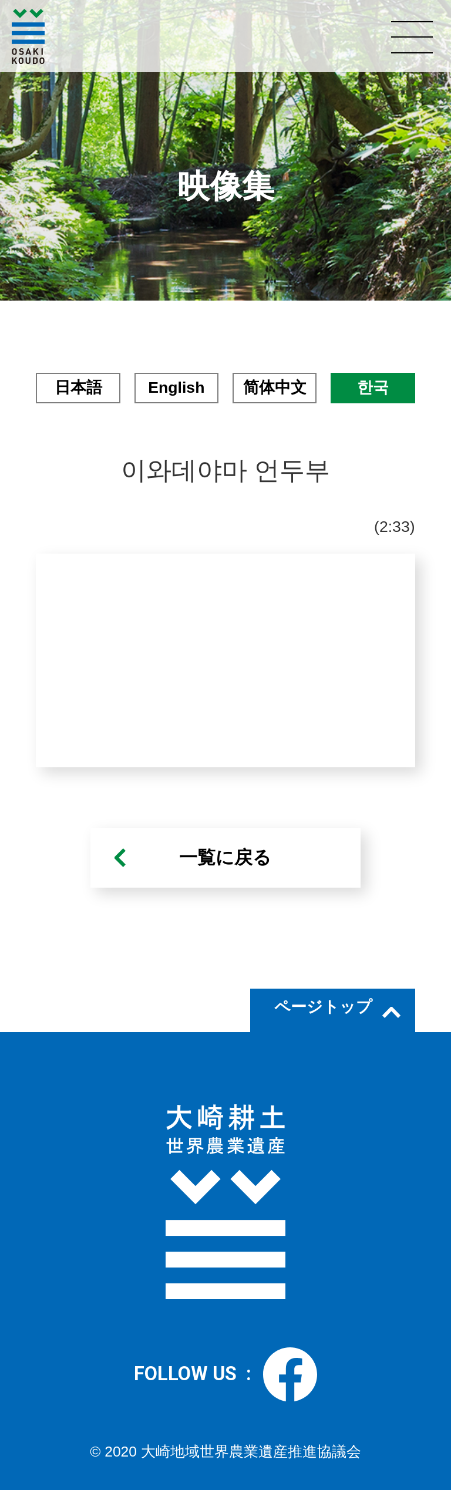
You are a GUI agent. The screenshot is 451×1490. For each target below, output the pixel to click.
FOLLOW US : (226, 1374)
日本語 (78, 387)
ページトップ (323, 1007)
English (176, 387)
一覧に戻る (225, 857)
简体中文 (275, 387)
